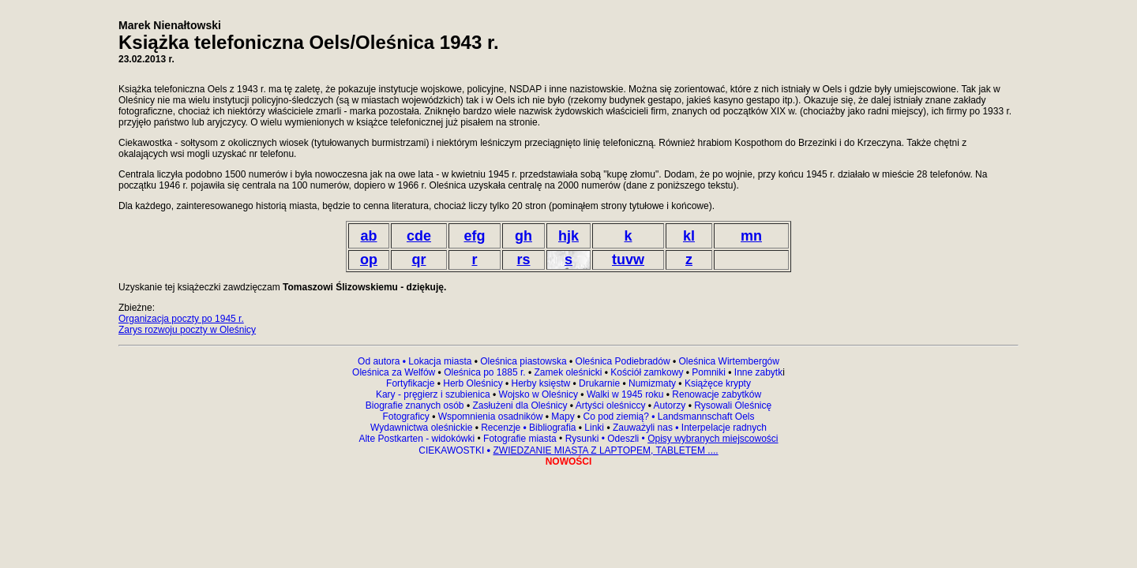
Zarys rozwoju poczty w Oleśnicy (187, 329)
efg (475, 236)
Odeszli (623, 438)
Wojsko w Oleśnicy (540, 394)
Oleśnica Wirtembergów (729, 361)
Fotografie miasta (520, 438)
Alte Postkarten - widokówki (417, 438)
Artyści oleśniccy (612, 405)
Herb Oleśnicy (473, 383)
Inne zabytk (757, 372)
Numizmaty (652, 383)
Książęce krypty (718, 383)
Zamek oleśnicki (569, 372)
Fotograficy (407, 416)
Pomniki (708, 372)
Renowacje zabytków (715, 394)
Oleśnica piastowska (523, 361)
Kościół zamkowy (647, 372)
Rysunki (582, 438)
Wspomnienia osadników (492, 416)
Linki (594, 427)
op (368, 259)
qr (419, 259)
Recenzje (502, 427)
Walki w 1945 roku (626, 394)
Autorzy (670, 405)
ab (368, 236)
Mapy (563, 416)
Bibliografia (551, 427)
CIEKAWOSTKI (452, 450)
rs (523, 259)
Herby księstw (541, 383)
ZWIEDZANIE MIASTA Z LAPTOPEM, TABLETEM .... (605, 450)
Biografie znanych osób (416, 405)
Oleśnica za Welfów (393, 372)
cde (419, 236)
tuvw (628, 259)
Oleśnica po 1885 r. (484, 372)
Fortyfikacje (411, 383)
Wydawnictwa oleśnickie (422, 427)
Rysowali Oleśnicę (731, 405)
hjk (568, 236)
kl (689, 236)
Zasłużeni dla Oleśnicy (519, 405)
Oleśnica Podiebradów (623, 361)
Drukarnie (600, 383)
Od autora (383, 361)
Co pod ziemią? (616, 416)
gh (523, 236)
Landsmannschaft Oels (704, 416)
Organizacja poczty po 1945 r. (181, 318)
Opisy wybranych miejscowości (712, 438)
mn (751, 236)
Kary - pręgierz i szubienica (434, 394)
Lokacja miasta (439, 361)
